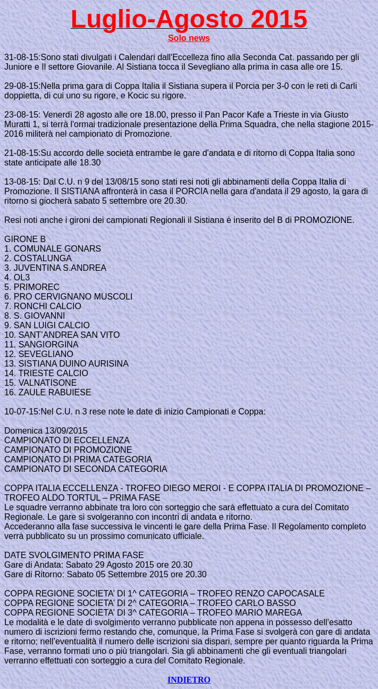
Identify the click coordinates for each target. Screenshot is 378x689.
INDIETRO (189, 679)
